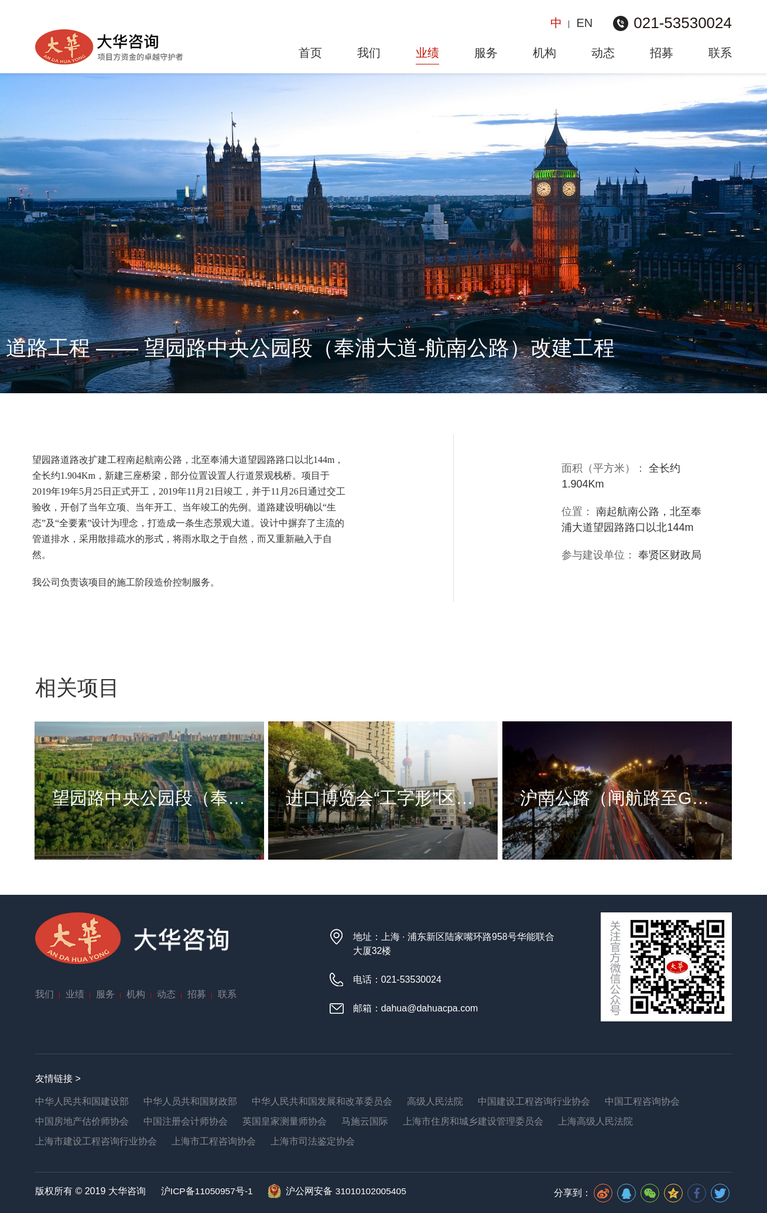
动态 (603, 52)
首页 (310, 52)
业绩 (427, 52)
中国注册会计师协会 (185, 1121)
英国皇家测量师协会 (284, 1121)
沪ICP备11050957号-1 (207, 1190)
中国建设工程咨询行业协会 (534, 1101)
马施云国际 (364, 1121)
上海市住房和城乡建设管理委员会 (473, 1121)
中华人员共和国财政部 (190, 1101)
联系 (720, 52)
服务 (486, 52)
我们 (369, 52)
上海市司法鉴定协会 (312, 1141)
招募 (661, 52)
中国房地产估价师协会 (82, 1121)
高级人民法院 (435, 1101)
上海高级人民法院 (595, 1121)
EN (584, 22)
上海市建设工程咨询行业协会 (96, 1141)
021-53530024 (683, 23)
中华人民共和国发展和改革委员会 (322, 1101)
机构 (544, 52)
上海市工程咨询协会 (214, 1141)
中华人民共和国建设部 (82, 1101)
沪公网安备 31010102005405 (350, 1190)
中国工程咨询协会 (642, 1101)
